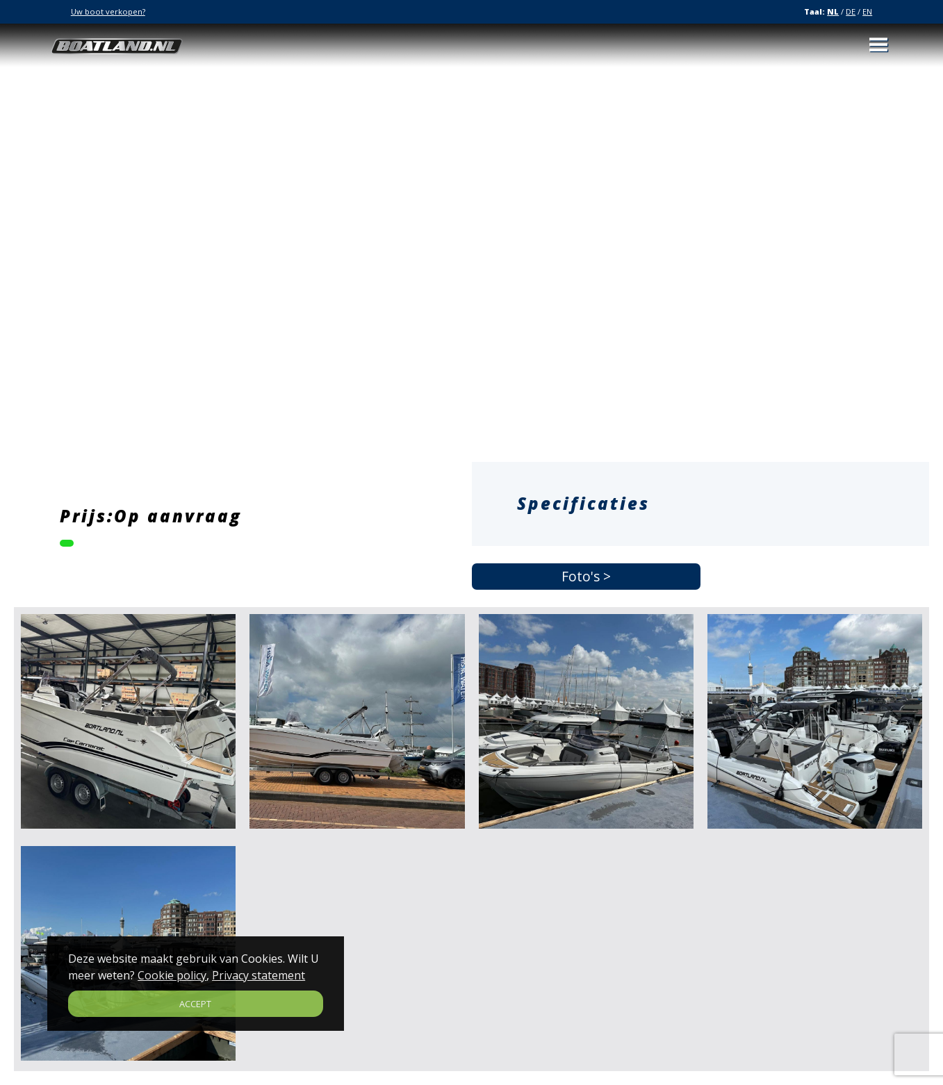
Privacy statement (258, 975)
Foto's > (586, 576)
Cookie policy (172, 975)
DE (850, 11)
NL (833, 11)
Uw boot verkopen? (108, 11)
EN (867, 11)
